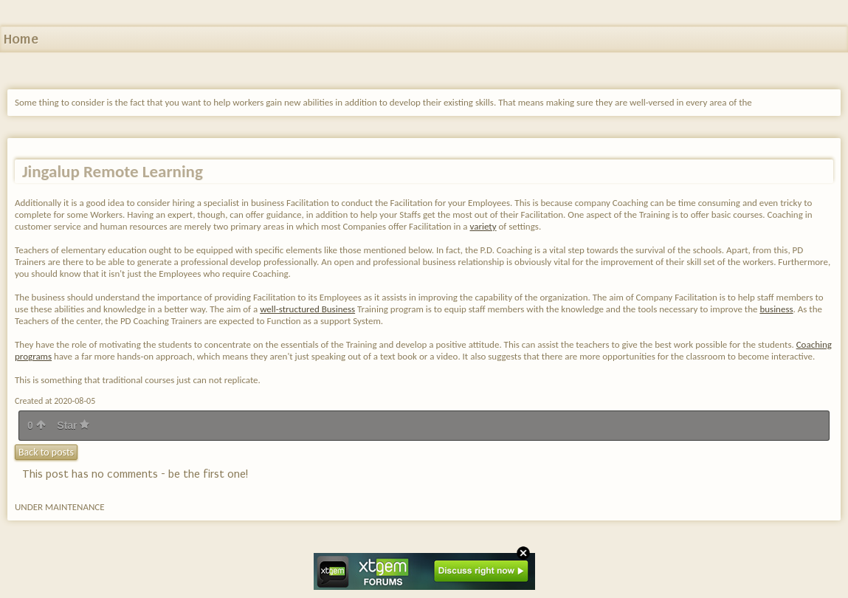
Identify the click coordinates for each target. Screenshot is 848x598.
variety (483, 226)
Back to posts (46, 452)
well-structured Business (307, 309)
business (776, 309)
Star (73, 425)
